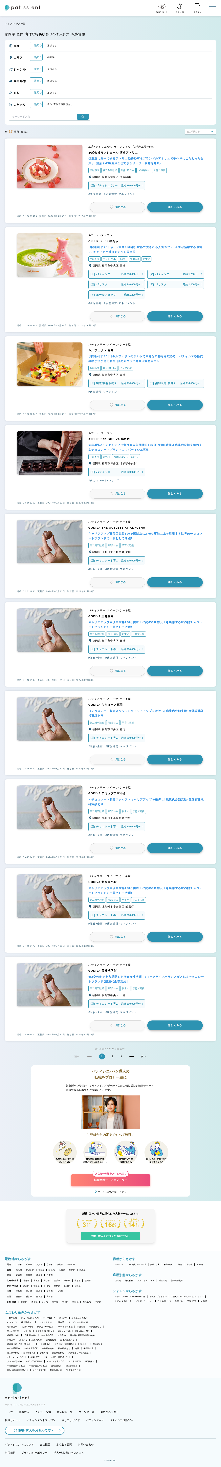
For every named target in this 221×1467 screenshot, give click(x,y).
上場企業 (60, 1322)
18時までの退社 (65, 1327)
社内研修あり (64, 1348)
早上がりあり (13, 1331)
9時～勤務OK (46, 1335)
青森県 (47, 1280)
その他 (200, 1264)
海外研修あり (48, 1348)
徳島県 (39, 1296)
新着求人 (24, 1412)
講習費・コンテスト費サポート (20, 1344)
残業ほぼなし (95, 1327)
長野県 (78, 1286)
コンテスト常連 (45, 1322)
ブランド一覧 (87, 1412)
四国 (9, 1296)
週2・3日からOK (82, 1331)
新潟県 (26, 1286)
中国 (9, 1291)
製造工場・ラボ (164, 1301)
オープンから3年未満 (78, 1322)
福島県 (88, 1280)
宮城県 (36, 1280)
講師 (180, 1264)
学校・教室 (191, 1301)
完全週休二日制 (73, 1370)
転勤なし (84, 1344)
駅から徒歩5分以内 (30, 1318)
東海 (9, 1275)
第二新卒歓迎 (13, 1353)
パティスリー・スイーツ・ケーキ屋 (130, 1296)
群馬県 (82, 1270)
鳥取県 (50, 1291)
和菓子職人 (169, 1264)
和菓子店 (179, 1301)
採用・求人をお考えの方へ (34, 1430)
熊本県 (55, 1302)
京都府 (50, 1264)
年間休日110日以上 (38, 1366)
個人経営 (63, 1318)
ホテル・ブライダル (158, 1296)
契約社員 (129, 1280)
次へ (144, 1056)
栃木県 (72, 1270)
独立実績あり (27, 1322)
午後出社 (81, 1327)
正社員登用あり (67, 1340)
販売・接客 (155, 1264)
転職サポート (13, 1420)
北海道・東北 (12, 1280)
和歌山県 (71, 1264)
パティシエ (120, 1264)
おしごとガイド (70, 1420)
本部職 (189, 1264)
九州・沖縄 (11, 1302)
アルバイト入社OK (55, 1361)
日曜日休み (56, 1366)
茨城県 (62, 1270)
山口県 (60, 1291)
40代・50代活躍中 (34, 1361)
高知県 (50, 1296)
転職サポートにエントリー (111, 1178)
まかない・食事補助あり (65, 1344)
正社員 (118, 1280)
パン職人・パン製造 (137, 1264)
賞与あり (23, 1340)
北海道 (26, 1280)
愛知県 (19, 1275)
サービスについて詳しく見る (112, 1192)
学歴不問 (44, 1353)
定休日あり (12, 1327)
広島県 (19, 1291)
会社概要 (45, 1444)
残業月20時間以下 (45, 1327)
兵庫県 (29, 1264)
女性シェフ (12, 1322)
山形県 (78, 1280)
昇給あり (11, 1340)
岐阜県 (39, 1275)
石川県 (47, 1286)
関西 (9, 1264)
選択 (36, 45)
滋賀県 (39, 1264)
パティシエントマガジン (41, 1420)
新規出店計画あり (80, 1318)
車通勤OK (97, 1344)
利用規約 (10, 1452)
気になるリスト (109, 1412)
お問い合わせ (86, 1444)
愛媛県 (19, 1296)
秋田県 (67, 1280)
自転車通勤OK (31, 1348)
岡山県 (29, 1291)
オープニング (49, 1318)
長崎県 (45, 1302)
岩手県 (57, 1280)
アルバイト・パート (145, 1280)
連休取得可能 (75, 1361)
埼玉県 (52, 1270)
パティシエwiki (94, 1420)
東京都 (19, 1270)
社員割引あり (45, 1344)
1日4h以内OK (30, 1335)
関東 (9, 1270)
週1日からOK (64, 1331)
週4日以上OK (13, 1335)
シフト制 (27, 1331)
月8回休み (89, 1361)
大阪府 (19, 1264)
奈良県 (60, 1264)
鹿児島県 (87, 1302)
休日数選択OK (39, 1370)
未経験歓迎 (88, 1348)
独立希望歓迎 (58, 1353)
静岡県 (29, 1275)
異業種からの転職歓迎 (78, 1353)
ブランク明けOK (14, 1361)
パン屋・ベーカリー (144, 1301)
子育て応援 (12, 1318)
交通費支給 (51, 1340)
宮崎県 (75, 1302)
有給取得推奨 (71, 1366)
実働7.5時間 (27, 1327)
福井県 (57, 1286)
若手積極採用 (29, 1353)
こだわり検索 (43, 1412)
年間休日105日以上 (16, 1366)
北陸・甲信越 (12, 1286)
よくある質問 (64, 1444)
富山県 (36, 1286)
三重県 (50, 1275)
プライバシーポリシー (34, 1452)
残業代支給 (37, 1340)
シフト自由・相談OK (45, 1331)
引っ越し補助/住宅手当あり (82, 1335)
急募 (77, 1348)
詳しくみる (175, 207)
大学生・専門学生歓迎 (60, 1357)
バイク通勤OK (13, 1348)
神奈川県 (30, 1270)
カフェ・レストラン (123, 1301)
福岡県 (24, 1302)
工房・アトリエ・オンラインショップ (187, 1296)
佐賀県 (34, 1302)
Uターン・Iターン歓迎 (16, 1357)
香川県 (29, 1296)
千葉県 (41, 1270)
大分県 (65, 1302)
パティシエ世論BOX (121, 1420)
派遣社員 (163, 1280)
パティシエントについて (19, 1444)
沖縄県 (98, 1302)
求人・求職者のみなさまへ (69, 1452)
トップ (8, 23)
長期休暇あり (56, 1370)
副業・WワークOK (39, 1357)
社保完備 (62, 1335)
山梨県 (67, 1286)
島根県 (39, 1291)
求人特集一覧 (65, 1412)
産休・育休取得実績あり (17, 1370)
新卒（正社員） (177, 1280)
